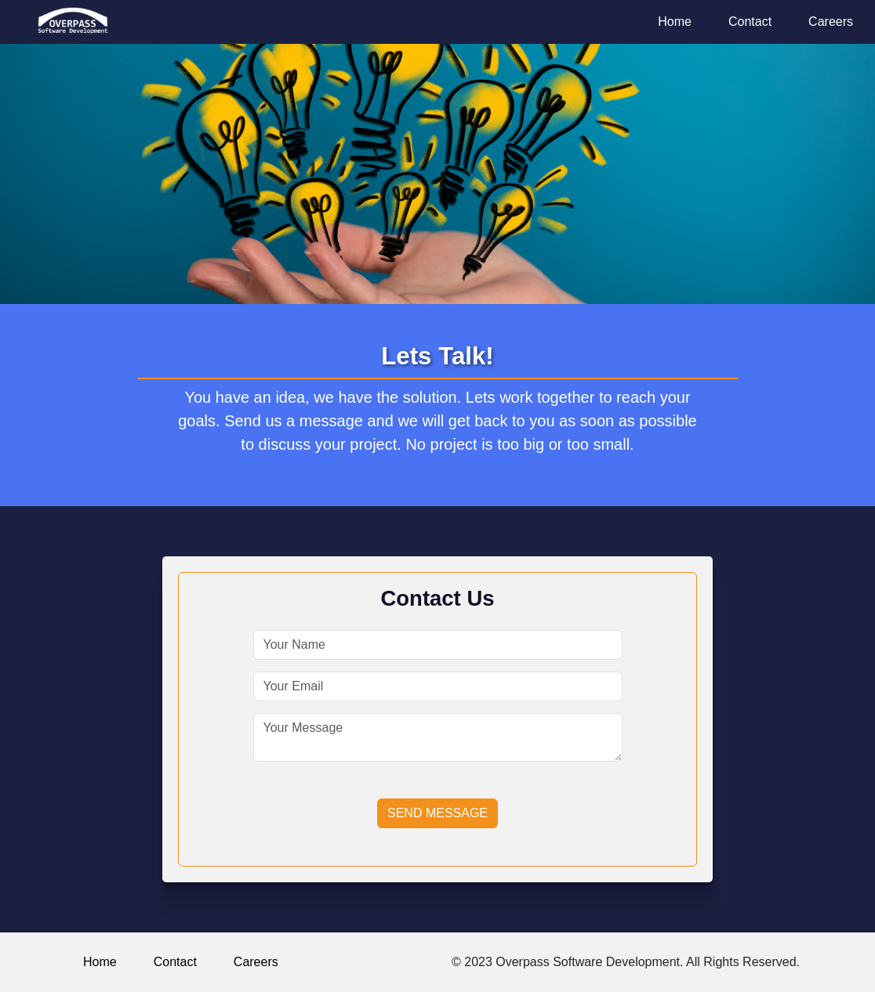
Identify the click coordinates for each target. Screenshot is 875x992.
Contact (750, 21)
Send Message (437, 813)
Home (675, 21)
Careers (830, 21)
